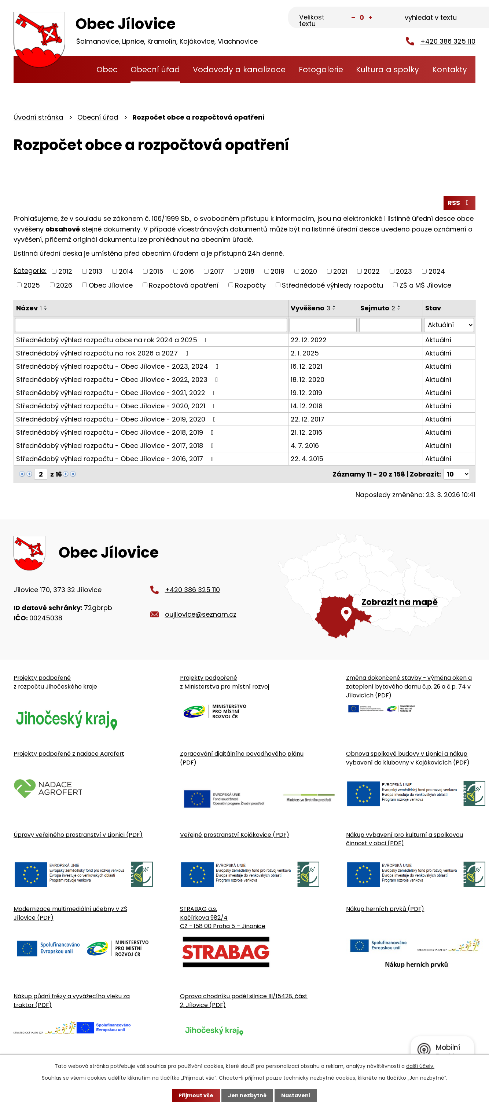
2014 (126, 271)
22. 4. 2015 (307, 458)
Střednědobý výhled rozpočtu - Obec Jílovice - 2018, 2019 (116, 432)
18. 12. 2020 (307, 379)
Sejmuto (377, 308)
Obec (107, 69)
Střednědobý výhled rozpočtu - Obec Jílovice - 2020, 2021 (117, 406)
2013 (95, 271)
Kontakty (449, 69)
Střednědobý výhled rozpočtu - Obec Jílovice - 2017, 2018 (116, 445)
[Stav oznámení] (449, 325)
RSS (460, 202)
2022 (372, 271)
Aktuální (438, 339)
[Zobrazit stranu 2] (40, 474)
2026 (64, 284)
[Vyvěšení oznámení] (323, 325)
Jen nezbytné (247, 1095)
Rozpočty (250, 284)
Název (29, 308)
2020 (309, 271)
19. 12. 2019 (306, 392)
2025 (31, 284)
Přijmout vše (196, 1095)
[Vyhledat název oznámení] (151, 325)
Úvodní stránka (75, 69)
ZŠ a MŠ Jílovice (425, 284)
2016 (187, 271)
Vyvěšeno (310, 308)
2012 (65, 271)
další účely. (420, 1066)
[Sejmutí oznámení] (390, 325)
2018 (247, 271)
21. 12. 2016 (306, 432)
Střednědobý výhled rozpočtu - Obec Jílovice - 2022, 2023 (118, 379)
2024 (437, 271)
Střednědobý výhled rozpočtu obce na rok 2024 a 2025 (113, 339)
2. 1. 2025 (305, 353)
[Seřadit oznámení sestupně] (46, 309)
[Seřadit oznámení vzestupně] (46, 306)
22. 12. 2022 (309, 339)
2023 (404, 271)
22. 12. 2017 (307, 419)
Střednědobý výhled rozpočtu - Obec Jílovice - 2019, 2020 (117, 419)
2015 (156, 271)
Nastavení (295, 1095)
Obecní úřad (155, 69)
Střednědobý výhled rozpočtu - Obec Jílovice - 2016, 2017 (116, 458)
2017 (217, 271)
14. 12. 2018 (307, 406)
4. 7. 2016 (305, 445)
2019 (277, 271)
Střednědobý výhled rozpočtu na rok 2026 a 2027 (103, 353)
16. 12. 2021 (306, 366)
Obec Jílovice (111, 284)
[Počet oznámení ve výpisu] (457, 474)
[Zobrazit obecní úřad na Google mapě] (376, 586)
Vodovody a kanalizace (239, 69)
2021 (340, 271)
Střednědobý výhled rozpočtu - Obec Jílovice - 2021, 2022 (117, 392)
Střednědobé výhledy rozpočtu (332, 284)
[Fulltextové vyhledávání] (438, 18)
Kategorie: (30, 270)
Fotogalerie (321, 69)
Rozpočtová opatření (183, 284)
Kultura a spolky (387, 69)
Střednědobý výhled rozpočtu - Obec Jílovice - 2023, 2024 (118, 366)
